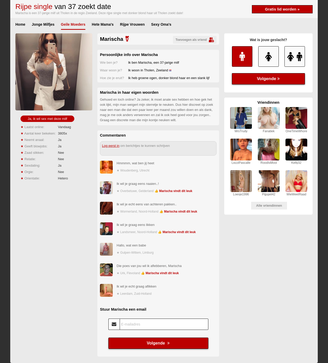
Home (20, 24)
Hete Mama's (103, 24)
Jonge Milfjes (43, 24)
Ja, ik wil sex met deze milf (47, 119)
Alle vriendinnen (269, 205)
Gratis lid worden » (282, 9)
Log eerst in (110, 146)
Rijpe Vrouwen (132, 24)
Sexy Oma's (161, 24)
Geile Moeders (73, 24)
